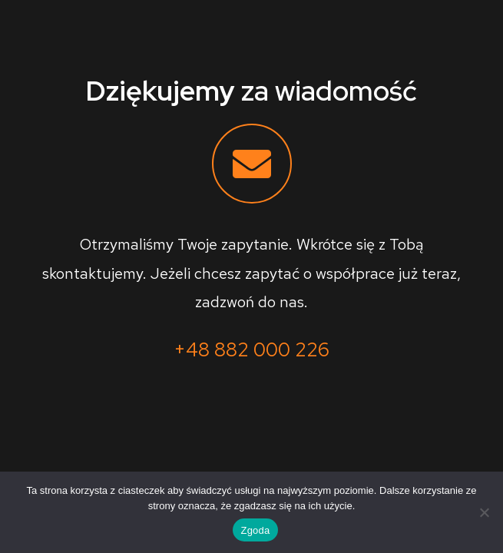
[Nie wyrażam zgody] (483, 512)
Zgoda (255, 530)
